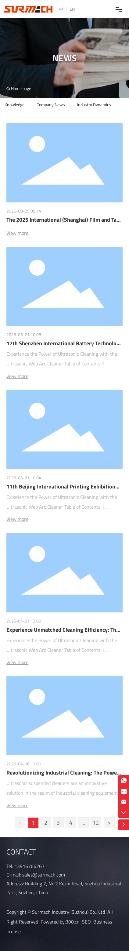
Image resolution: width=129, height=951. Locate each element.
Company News (51, 104)
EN (72, 9)
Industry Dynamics (94, 104)
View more (17, 233)
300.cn (73, 921)
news (64, 59)
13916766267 (29, 866)
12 (96, 823)
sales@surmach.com (43, 874)
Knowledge (14, 104)
